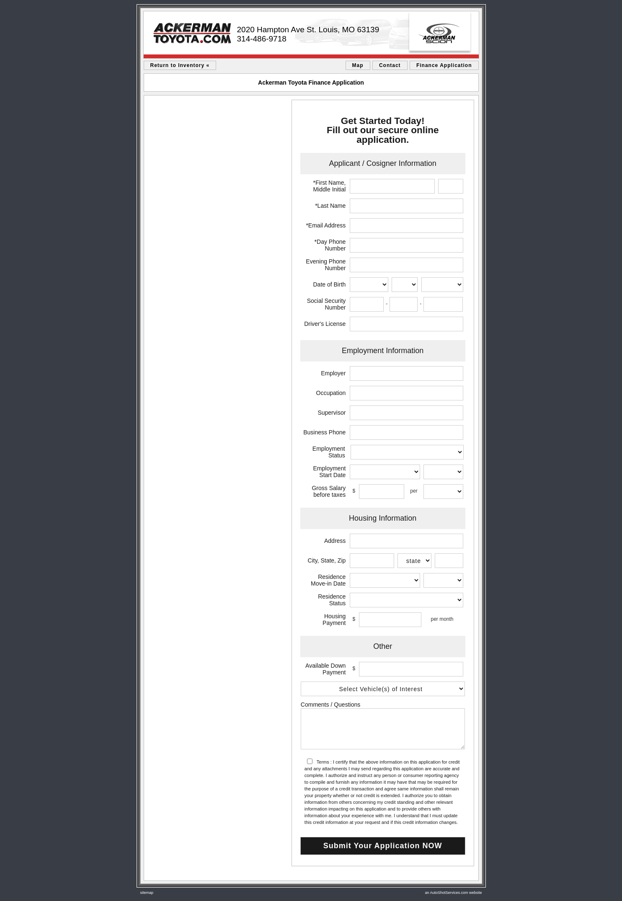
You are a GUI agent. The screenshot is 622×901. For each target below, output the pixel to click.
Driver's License (325, 323)
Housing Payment (334, 619)
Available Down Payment (325, 669)
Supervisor (331, 412)
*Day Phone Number (330, 245)
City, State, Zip (327, 560)
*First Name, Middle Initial (329, 186)
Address (335, 540)
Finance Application (444, 65)
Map (358, 65)
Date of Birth (329, 284)
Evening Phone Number (326, 264)
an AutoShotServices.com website (453, 893)
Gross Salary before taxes (329, 491)
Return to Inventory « (180, 65)
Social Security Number (326, 304)
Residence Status (332, 600)
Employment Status (328, 452)
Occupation (331, 393)
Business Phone (324, 432)
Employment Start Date (329, 471)
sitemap (147, 893)
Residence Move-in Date (328, 580)
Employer (333, 373)
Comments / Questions (330, 704)
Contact (390, 65)
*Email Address (326, 225)
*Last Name (330, 205)
